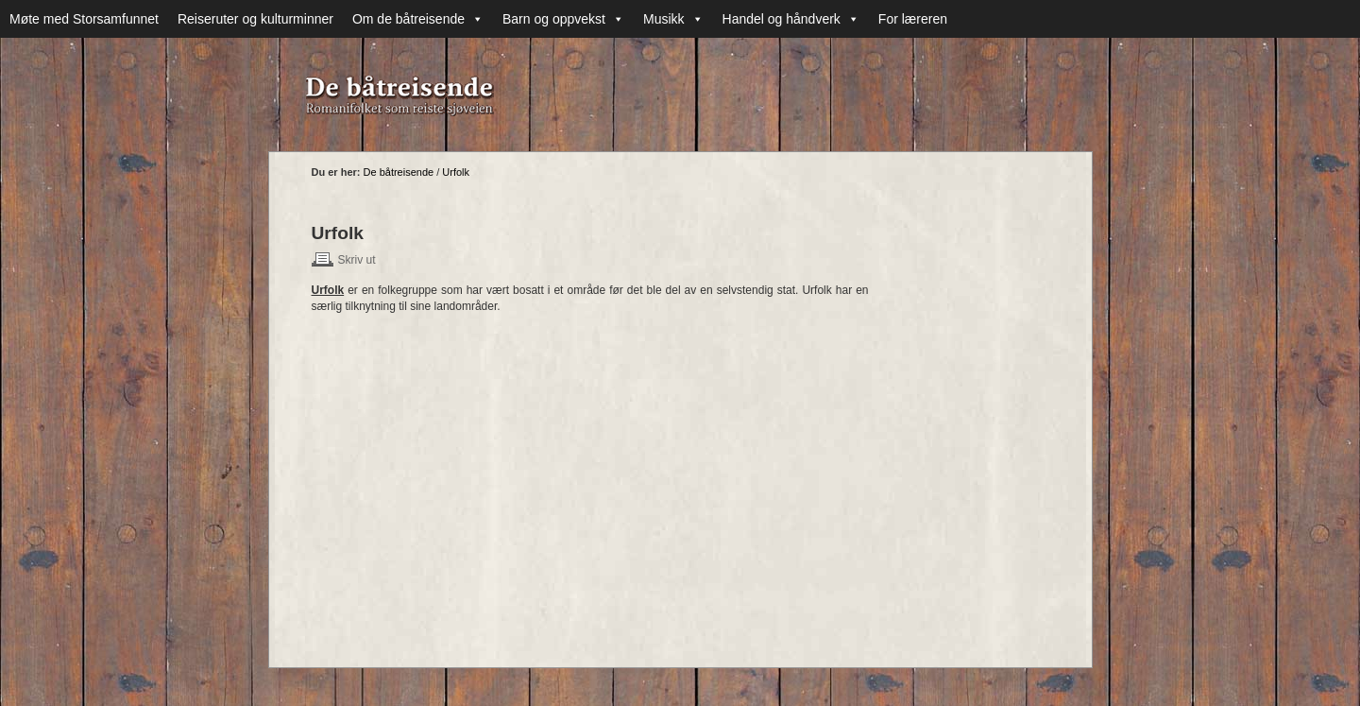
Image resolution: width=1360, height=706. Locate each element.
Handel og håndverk (790, 18)
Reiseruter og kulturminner (255, 18)
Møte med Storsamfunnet (84, 18)
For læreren (912, 18)
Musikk (673, 18)
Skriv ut (357, 260)
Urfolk (455, 172)
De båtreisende (399, 172)
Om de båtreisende (418, 18)
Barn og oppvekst (563, 18)
